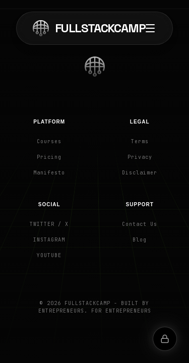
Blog (140, 239)
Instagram (49, 239)
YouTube (49, 255)
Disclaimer (139, 172)
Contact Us (139, 224)
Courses (49, 141)
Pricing (49, 157)
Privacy (140, 157)
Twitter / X (49, 224)
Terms (140, 141)
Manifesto (49, 172)
